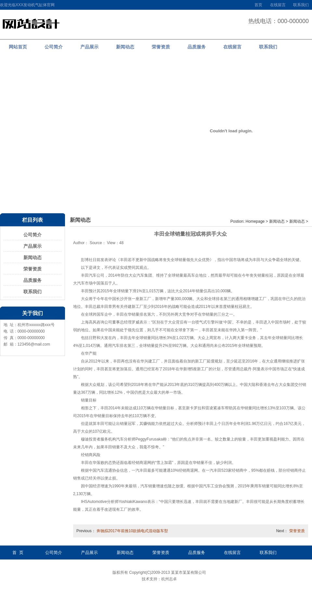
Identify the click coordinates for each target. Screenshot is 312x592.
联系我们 (301, 5)
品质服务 (32, 280)
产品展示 (32, 246)
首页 (258, 5)
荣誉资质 (32, 268)
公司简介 (32, 234)
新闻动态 (32, 257)
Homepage (255, 221)
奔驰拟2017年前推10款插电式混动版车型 (132, 531)
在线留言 (278, 5)
